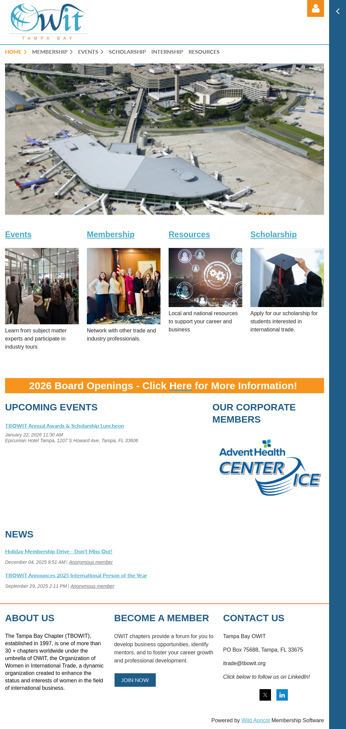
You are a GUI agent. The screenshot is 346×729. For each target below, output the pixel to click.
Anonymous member (91, 562)
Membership (110, 234)
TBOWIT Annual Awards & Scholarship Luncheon (64, 425)
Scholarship (273, 234)
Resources (189, 234)
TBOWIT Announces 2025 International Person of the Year (76, 575)
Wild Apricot (255, 720)
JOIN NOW (135, 680)
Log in (315, 8)
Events (18, 234)
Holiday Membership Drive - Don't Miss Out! (59, 551)
